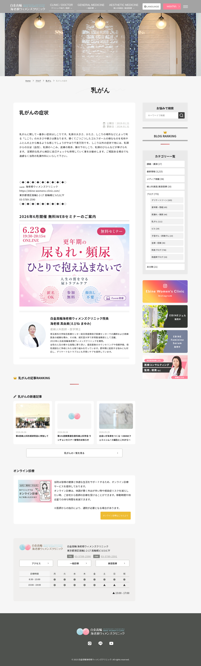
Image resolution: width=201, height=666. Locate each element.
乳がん (154, 221)
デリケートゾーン (159, 200)
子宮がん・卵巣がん (160, 235)
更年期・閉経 (157, 207)
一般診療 (74, 563)
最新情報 (151, 171)
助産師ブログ (157, 257)
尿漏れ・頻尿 (157, 214)
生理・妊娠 (156, 242)
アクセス (36, 563)
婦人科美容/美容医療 (157, 186)
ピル (153, 228)
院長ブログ (156, 249)
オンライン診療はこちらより (115, 515)
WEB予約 (171, 6)
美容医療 (112, 563)
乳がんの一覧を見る (74, 453)
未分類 (150, 266)
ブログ (150, 194)
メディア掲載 (153, 178)
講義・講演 (152, 163)
